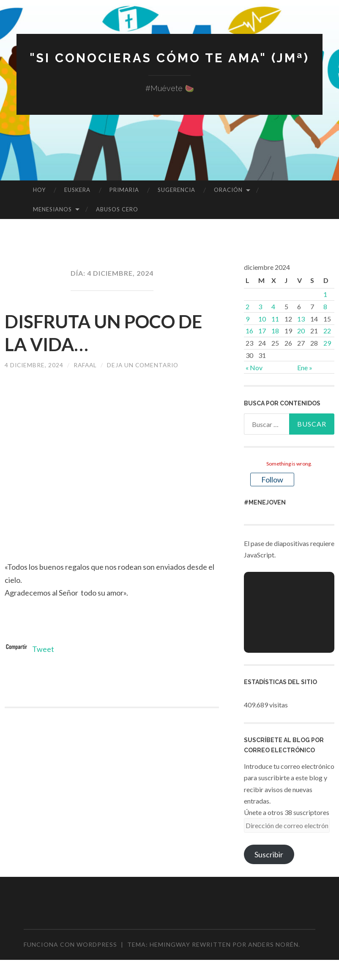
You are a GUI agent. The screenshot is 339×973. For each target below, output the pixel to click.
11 (275, 319)
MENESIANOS (52, 209)
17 (262, 331)
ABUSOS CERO (117, 209)
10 (262, 319)
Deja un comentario (146, 365)
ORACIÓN (228, 189)
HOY (39, 189)
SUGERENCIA (176, 189)
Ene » (304, 367)
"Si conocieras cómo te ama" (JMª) (169, 57)
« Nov (254, 367)
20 (301, 331)
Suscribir (268, 854)
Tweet (43, 649)
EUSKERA (77, 189)
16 (249, 331)
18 (275, 331)
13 (301, 319)
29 (327, 343)
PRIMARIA (124, 189)
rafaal (87, 365)
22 (327, 331)
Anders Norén (273, 944)
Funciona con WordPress (70, 944)
